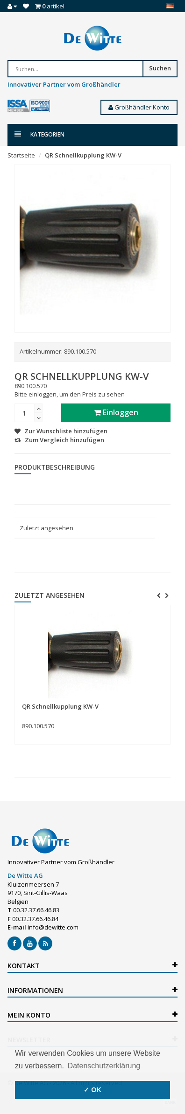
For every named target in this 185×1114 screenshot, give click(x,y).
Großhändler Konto (139, 107)
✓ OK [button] (92, 1089)
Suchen (160, 68)
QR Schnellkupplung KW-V (83, 155)
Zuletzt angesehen (46, 528)
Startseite (21, 155)
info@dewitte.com (53, 927)
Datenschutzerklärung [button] (104, 1066)
